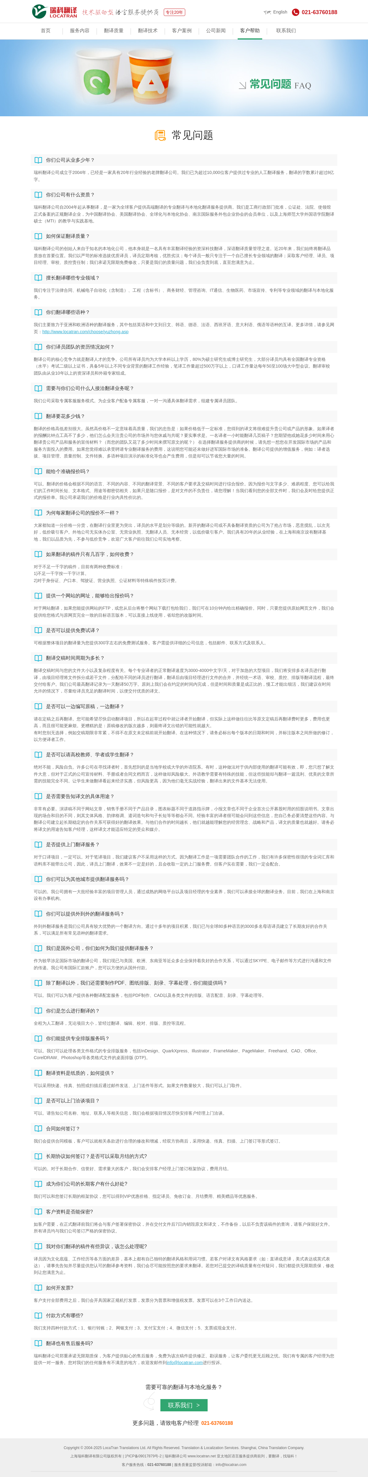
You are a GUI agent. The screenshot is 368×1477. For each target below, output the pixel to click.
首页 (46, 30)
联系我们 (286, 30)
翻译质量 (114, 30)
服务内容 (80, 30)
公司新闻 (216, 30)
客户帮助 (250, 30)
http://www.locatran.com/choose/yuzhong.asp (85, 331)
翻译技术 (148, 30)
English (275, 12)
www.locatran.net (202, 1456)
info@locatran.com (185, 1362)
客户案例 (182, 30)
